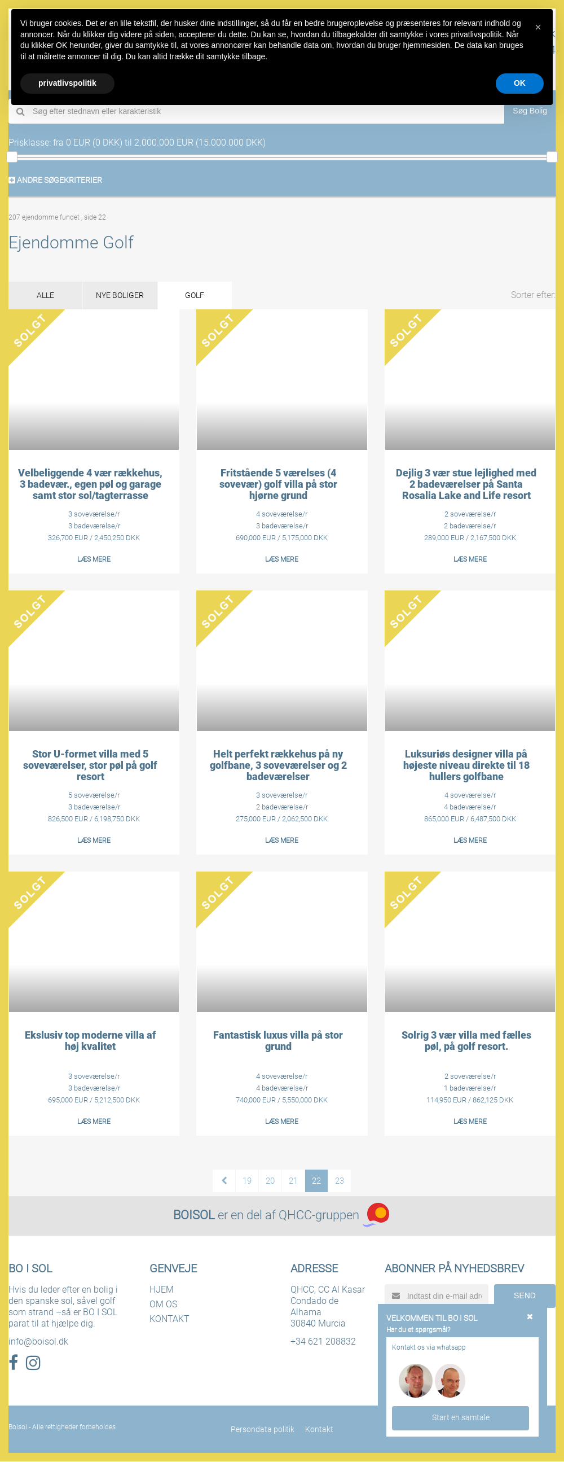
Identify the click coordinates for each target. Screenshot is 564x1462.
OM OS (163, 1304)
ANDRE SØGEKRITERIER (55, 180)
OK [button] (520, 82)
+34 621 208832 (323, 1342)
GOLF (200, 295)
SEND (525, 1296)
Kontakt (319, 1429)
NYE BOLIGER (123, 295)
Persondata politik (263, 1429)
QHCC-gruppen (319, 1216)
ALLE (46, 295)
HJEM (161, 1290)
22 (316, 1181)
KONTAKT (169, 1319)
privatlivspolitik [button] (67, 82)
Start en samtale (461, 1417)
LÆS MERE (94, 560)
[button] (538, 27)
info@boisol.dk (38, 1342)
